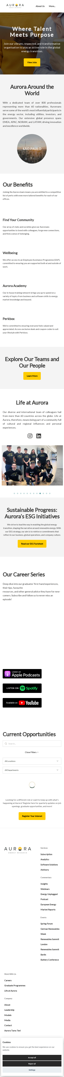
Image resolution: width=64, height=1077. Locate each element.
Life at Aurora (10, 990)
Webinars (45, 889)
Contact (8, 1025)
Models (7, 1015)
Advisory (45, 869)
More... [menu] (52, 6)
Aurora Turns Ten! (12, 1030)
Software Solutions (49, 864)
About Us (40, 6)
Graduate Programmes (14, 985)
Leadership (9, 1010)
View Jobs (32, 62)
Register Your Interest (32, 816)
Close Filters (32, 752)
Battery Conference (50, 959)
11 (46, 493)
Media (7, 1020)
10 (43, 493)
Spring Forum (47, 923)
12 (49, 493)
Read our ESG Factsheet (32, 543)
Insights (44, 883)
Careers (8, 980)
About (7, 1004)
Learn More (32, 376)
